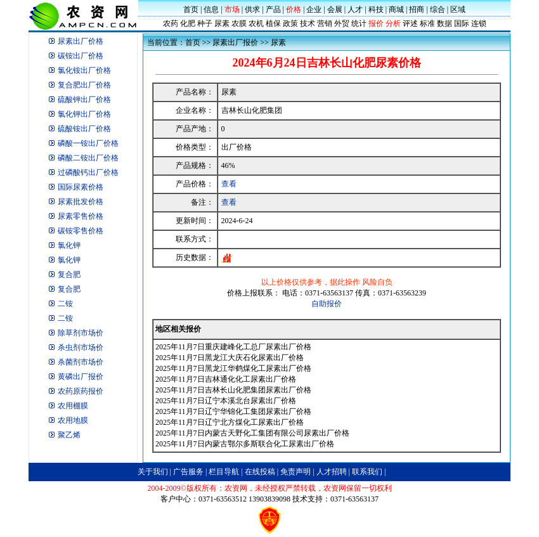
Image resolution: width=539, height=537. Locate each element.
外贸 (341, 23)
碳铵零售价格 (80, 230)
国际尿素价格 (80, 187)
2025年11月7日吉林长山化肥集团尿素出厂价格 (233, 389)
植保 (273, 23)
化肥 (187, 23)
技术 (307, 23)
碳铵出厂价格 (80, 55)
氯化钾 (69, 245)
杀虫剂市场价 (80, 347)
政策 (290, 23)
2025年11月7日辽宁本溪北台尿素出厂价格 (225, 400)
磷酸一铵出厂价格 (88, 143)
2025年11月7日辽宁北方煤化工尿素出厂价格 (229, 422)
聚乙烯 (69, 434)
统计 (359, 23)
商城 (396, 9)
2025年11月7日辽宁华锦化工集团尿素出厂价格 (233, 411)
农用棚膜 (73, 405)
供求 (252, 9)
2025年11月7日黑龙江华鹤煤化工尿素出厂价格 (233, 368)
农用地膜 (73, 420)
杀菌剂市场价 (80, 362)
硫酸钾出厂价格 (84, 99)
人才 (355, 9)
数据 (444, 23)
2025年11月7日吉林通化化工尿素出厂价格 (225, 379)
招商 (416, 9)
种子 (204, 23)
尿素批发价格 (80, 201)
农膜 (239, 23)
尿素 (222, 23)
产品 (273, 9)
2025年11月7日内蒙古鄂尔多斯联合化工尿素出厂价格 (244, 443)
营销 (324, 23)
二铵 (65, 303)
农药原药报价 (80, 391)
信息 (211, 9)
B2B (394, 471)
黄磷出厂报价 (80, 376)
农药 (170, 23)
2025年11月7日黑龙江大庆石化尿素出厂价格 (229, 357)
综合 (437, 9)
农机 (256, 23)
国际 (461, 23)
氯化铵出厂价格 (84, 70)
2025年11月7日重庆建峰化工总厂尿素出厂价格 (233, 346)
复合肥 (69, 274)
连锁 (478, 23)
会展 (334, 9)
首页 (190, 9)
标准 (427, 23)
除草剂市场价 (80, 332)
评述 (410, 23)
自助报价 (326, 303)
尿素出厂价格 (80, 41)
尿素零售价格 (80, 216)
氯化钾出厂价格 (84, 114)
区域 (457, 9)
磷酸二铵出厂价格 (88, 157)
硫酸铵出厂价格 (84, 128)
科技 (376, 9)
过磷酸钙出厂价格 (88, 172)
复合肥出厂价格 (84, 85)
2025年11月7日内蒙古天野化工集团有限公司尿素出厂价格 (252, 433)
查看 (229, 183)
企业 (313, 9)
